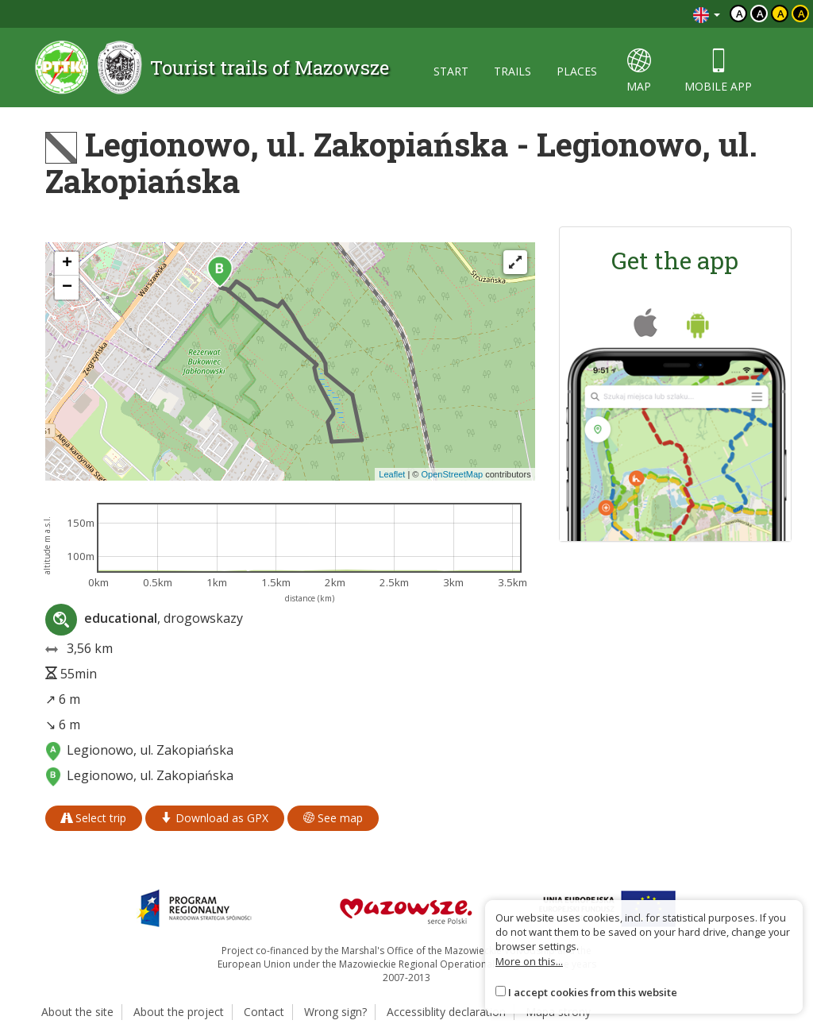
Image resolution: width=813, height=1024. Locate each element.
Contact (264, 1011)
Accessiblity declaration (446, 1011)
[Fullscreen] (515, 262)
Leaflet (392, 474)
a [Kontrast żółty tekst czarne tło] (801, 13)
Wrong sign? (335, 1011)
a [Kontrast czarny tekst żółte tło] (780, 13)
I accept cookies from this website (592, 992)
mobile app (718, 71)
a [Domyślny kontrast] (739, 13)
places (577, 71)
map (638, 71)
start (450, 71)
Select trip (93, 817)
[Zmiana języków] (706, 14)
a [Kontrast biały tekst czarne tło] (760, 13)
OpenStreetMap (452, 474)
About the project (178, 1011)
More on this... (529, 961)
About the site (77, 1011)
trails (512, 71)
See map (333, 817)
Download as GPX (214, 817)
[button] (220, 272)
